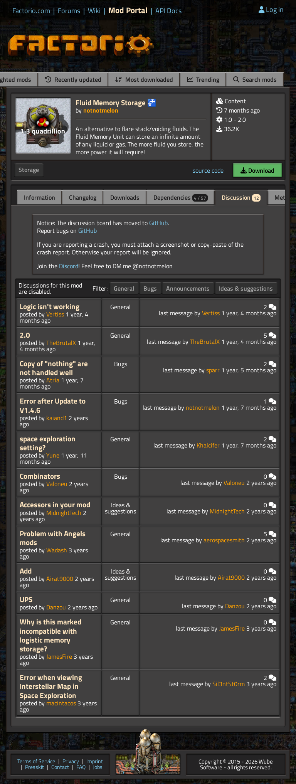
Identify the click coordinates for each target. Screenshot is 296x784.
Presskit (34, 768)
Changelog (82, 197)
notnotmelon (100, 110)
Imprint (94, 762)
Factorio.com (31, 10)
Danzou (56, 607)
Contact (60, 768)
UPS (26, 599)
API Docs (168, 10)
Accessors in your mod (55, 504)
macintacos (61, 703)
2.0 (25, 335)
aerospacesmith (224, 540)
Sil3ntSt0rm (228, 683)
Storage (28, 169)
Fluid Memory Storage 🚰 (116, 102)
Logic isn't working (49, 306)
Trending (203, 79)
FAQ (81, 768)
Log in (271, 9)
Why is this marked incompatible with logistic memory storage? (50, 635)
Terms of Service (36, 762)
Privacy (70, 762)
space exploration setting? (48, 443)
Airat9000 (59, 578)
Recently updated (73, 79)
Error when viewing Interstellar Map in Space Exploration (51, 686)
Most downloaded (144, 79)
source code (208, 170)
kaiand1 (56, 417)
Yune (52, 455)
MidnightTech (63, 512)
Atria (52, 380)
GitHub (158, 222)
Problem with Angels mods (53, 538)
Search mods (255, 79)
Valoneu (56, 483)
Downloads (125, 197)
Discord (68, 266)
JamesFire (59, 656)
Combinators (40, 476)
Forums (69, 10)
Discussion (241, 197)
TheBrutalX (61, 342)
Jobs (98, 768)
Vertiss (55, 314)
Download (257, 170)
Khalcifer (208, 445)
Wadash (56, 550)
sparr (213, 370)
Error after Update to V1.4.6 (53, 405)
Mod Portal (128, 10)
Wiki (94, 10)
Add (26, 570)
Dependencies (180, 197)
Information (39, 197)
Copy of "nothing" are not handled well (54, 368)
